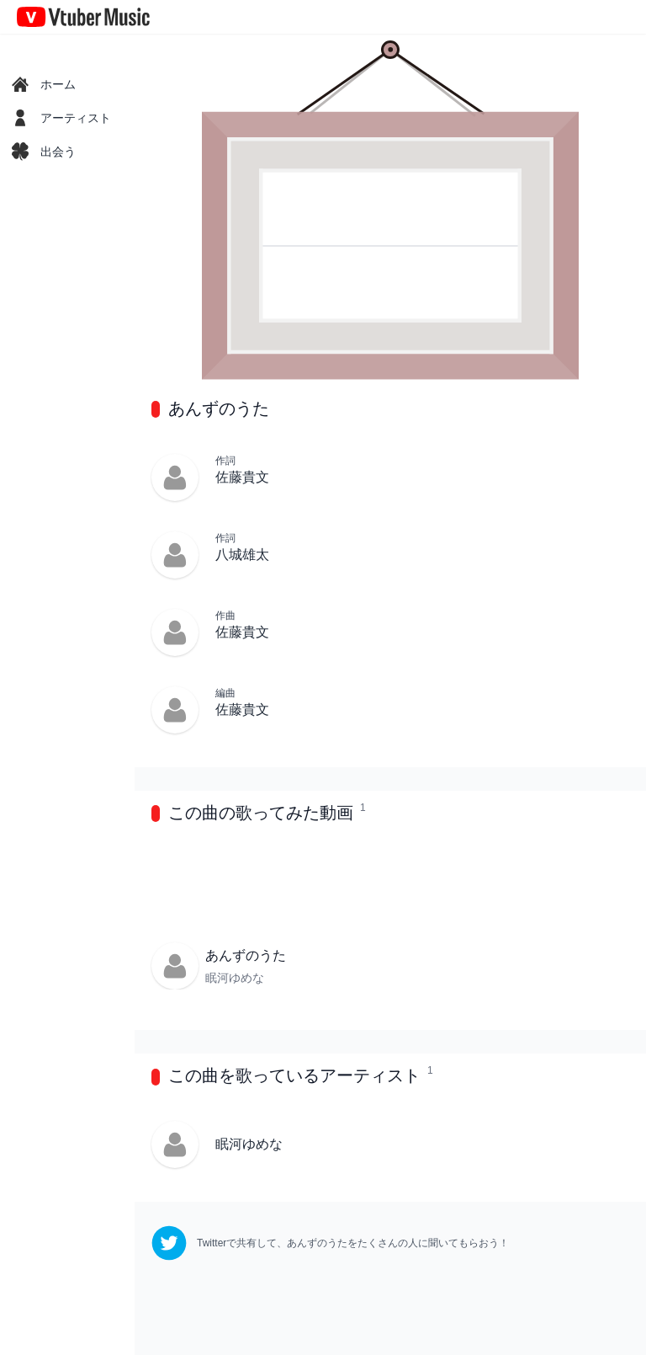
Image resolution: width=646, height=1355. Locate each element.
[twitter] (330, 1243)
